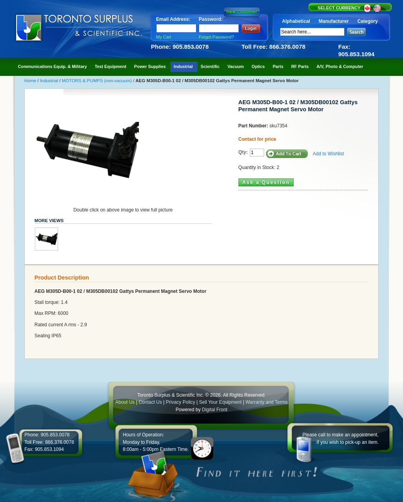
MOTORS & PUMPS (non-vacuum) (97, 80)
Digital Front (214, 409)
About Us (125, 402)
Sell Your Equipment (221, 402)
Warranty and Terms (267, 402)
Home (31, 80)
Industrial (49, 80)
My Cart (164, 37)
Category (367, 21)
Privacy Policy (180, 402)
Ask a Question (266, 182)
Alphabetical (296, 21)
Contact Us (150, 402)
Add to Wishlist (328, 153)
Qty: (243, 152)
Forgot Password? (216, 37)
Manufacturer (334, 21)
